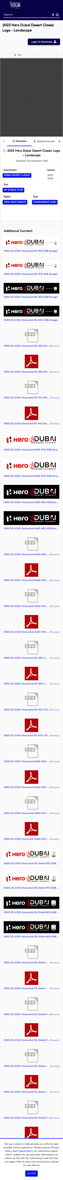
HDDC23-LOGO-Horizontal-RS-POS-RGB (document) (33, 397)
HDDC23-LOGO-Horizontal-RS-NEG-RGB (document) (33, 345)
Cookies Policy (25, 1151)
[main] (31, 590)
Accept (31, 1173)
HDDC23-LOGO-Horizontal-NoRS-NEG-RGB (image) (32, 502)
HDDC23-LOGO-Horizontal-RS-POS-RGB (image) (30, 251)
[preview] (54, 345)
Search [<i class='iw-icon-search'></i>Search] (57, 14)
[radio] (54, 55)
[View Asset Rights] (15, 202)
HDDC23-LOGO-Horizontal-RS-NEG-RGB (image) (31, 297)
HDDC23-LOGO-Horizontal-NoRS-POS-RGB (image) (32, 449)
